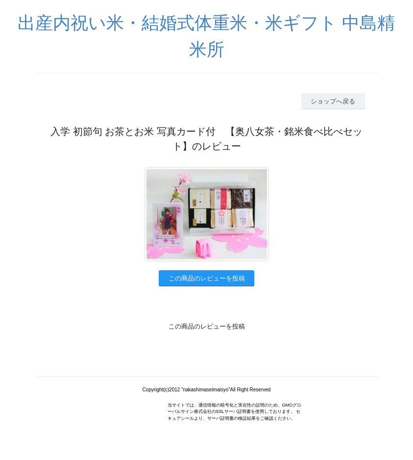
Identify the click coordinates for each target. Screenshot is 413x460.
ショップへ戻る (333, 101)
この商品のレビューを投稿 (207, 278)
